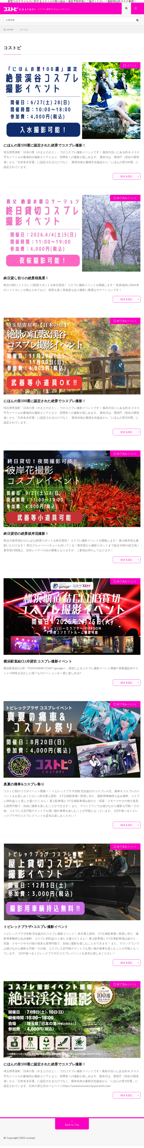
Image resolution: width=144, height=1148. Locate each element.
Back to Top (72, 1126)
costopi (30, 1139)
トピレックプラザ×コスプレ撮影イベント (36, 928)
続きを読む (127, 177)
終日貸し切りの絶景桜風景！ (26, 279)
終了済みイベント (127, 199)
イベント (132, 66)
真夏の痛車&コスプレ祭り (24, 786)
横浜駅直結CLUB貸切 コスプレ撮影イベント (38, 663)
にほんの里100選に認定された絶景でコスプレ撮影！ (45, 147)
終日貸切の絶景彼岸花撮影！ (26, 535)
